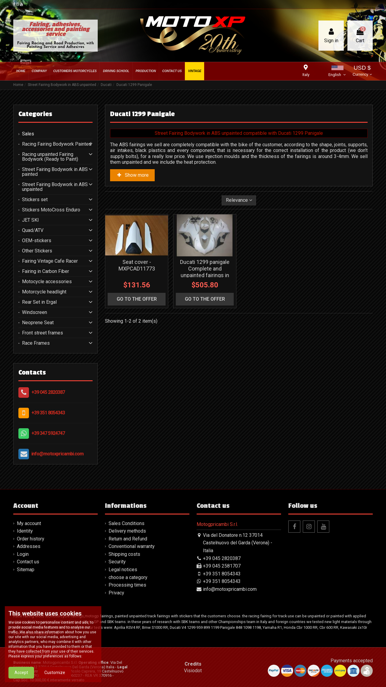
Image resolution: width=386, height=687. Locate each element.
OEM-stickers (36, 240)
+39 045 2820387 (48, 392)
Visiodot (193, 670)
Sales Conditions (126, 523)
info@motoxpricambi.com (57, 454)
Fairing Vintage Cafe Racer (50, 261)
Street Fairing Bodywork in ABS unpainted (55, 187)
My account (29, 523)
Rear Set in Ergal (39, 302)
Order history (30, 539)
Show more (132, 175)
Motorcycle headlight (44, 292)
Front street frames (42, 333)
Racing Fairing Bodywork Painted (56, 144)
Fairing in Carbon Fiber (45, 271)
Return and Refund (128, 539)
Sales (28, 133)
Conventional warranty (132, 546)
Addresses (28, 546)
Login (23, 554)
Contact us (28, 562)
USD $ (362, 71)
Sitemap (25, 569)
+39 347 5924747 (48, 433)
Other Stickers (37, 251)
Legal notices (123, 569)
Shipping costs (124, 554)
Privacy (116, 593)
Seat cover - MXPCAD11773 (137, 265)
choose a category (128, 577)
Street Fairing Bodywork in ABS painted (55, 172)
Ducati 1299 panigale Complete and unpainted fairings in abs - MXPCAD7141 (204, 272)
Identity (25, 531)
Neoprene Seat (38, 322)
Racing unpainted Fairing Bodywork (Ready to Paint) (50, 157)
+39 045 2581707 (222, 566)
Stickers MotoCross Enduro (51, 209)
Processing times (127, 585)
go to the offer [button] (137, 299)
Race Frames (36, 343)
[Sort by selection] (239, 200)
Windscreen (34, 312)
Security (117, 562)
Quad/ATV (32, 230)
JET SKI (30, 220)
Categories (35, 114)
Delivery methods (127, 531)
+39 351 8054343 (48, 413)
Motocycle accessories (47, 281)
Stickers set (35, 199)
